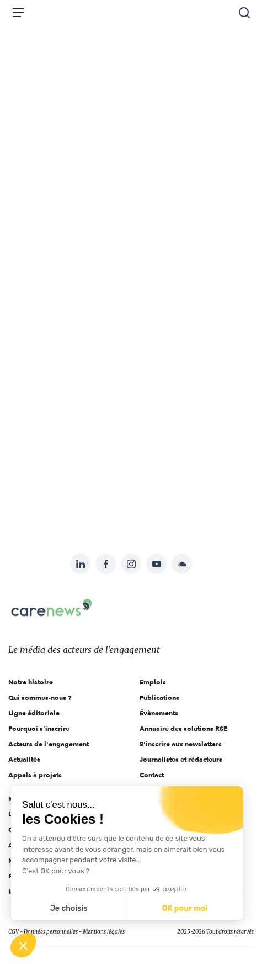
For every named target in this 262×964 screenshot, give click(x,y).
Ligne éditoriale (34, 713)
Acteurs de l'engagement (48, 744)
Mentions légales (104, 931)
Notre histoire (30, 682)
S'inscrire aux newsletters (181, 744)
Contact (152, 775)
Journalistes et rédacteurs (181, 759)
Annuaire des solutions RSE (183, 728)
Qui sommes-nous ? (40, 697)
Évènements (159, 713)
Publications (159, 697)
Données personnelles (51, 931)
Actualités (24, 759)
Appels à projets (35, 775)
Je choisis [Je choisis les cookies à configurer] (69, 908)
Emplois (153, 682)
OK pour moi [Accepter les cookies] (185, 908)
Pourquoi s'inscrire (38, 728)
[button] (23, 945)
